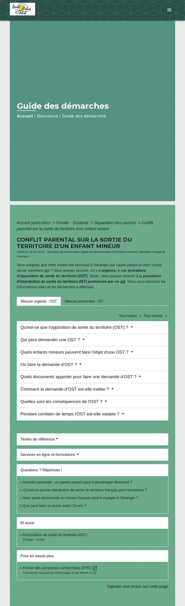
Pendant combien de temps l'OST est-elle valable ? (70, 414)
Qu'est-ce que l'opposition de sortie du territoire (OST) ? (74, 327)
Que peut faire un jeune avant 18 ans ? (54, 506)
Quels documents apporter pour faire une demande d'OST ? (78, 376)
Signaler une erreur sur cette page (137, 586)
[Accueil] (38, 10)
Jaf (122, 281)
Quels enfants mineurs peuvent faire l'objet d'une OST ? (75, 352)
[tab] (39, 301)
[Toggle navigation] (169, 10)
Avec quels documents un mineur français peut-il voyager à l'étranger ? (80, 498)
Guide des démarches (84, 116)
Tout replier (131, 316)
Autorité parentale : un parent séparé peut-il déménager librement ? (77, 482)
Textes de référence (37, 439)
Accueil (25, 116)
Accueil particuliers (34, 222)
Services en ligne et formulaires (48, 454)
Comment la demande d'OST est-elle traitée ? (65, 389)
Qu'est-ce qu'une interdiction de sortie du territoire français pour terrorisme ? (85, 490)
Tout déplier (156, 316)
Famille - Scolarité (73, 222)
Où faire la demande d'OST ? (49, 364)
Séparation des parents (115, 222)
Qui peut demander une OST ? (50, 339)
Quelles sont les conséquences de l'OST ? (62, 401)
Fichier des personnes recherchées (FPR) (60, 568)
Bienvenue (47, 116)
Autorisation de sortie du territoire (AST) (54, 535)
